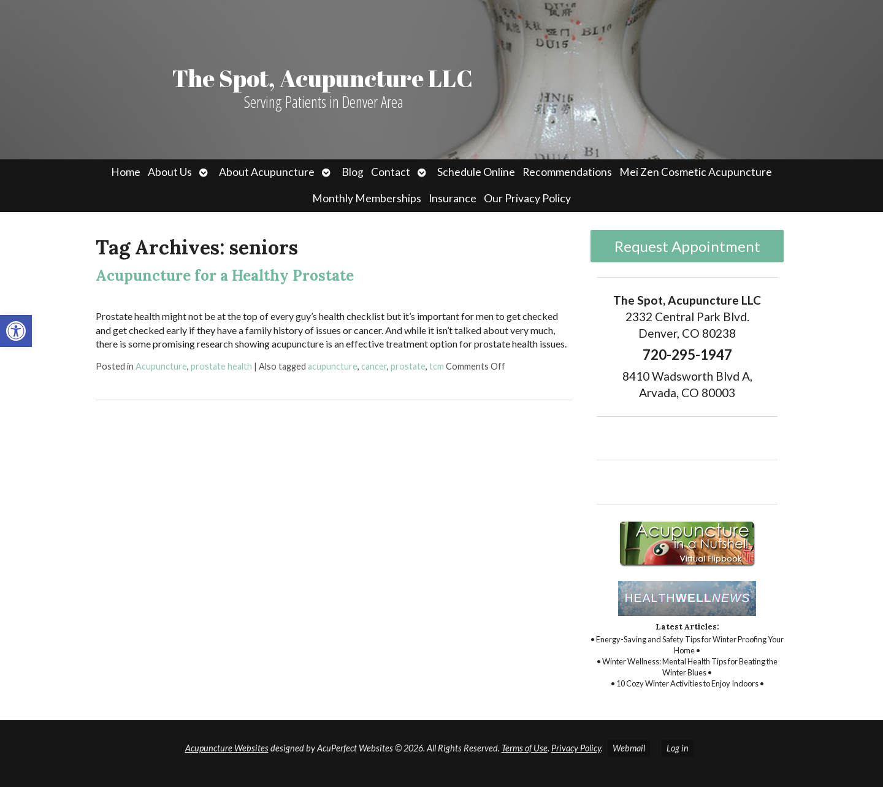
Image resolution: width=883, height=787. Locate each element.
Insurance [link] (452, 198)
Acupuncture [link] (161, 366)
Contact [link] (390, 171)
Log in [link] (678, 748)
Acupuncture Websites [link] (227, 748)
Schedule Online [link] (476, 171)
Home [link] (125, 171)
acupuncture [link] (332, 366)
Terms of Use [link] (525, 748)
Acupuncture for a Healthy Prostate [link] (225, 275)
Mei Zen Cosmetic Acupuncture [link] (695, 171)
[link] (16, 331)
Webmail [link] (629, 748)
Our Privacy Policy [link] (527, 198)
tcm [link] (436, 366)
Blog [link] (353, 171)
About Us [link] (170, 171)
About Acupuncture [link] (267, 171)
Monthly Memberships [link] (366, 198)
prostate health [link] (221, 366)
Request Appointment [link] (687, 246)
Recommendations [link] (567, 171)
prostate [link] (408, 366)
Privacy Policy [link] (576, 748)
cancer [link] (374, 366)
